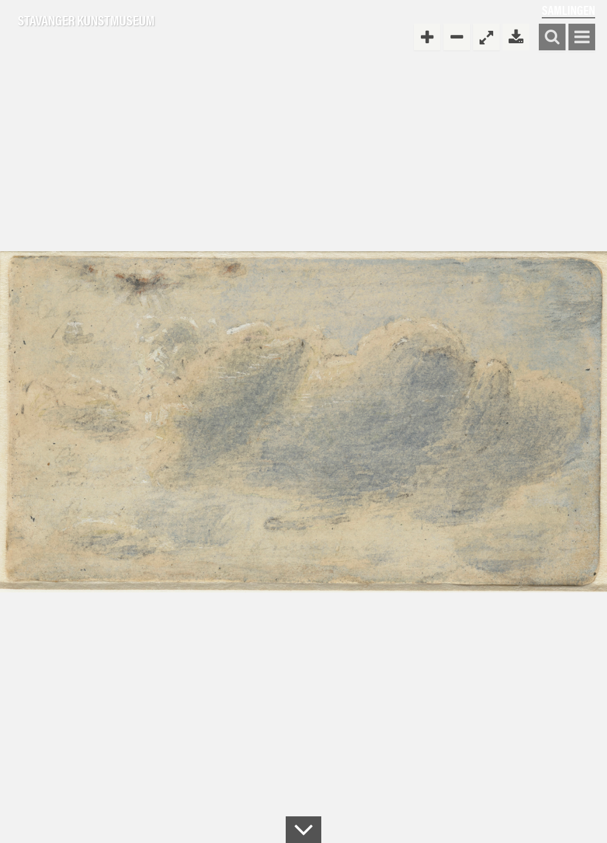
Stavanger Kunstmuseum (86, 21)
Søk (552, 38)
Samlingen (568, 9)
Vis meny (581, 38)
